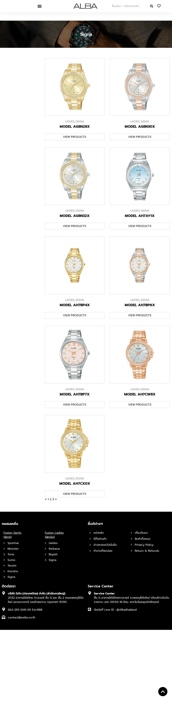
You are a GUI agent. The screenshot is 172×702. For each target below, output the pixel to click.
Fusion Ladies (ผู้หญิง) (54, 535)
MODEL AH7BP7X (75, 394)
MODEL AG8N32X (75, 215)
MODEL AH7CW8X (139, 394)
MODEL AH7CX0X (74, 483)
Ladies (69, 121)
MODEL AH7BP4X (75, 305)
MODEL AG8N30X (140, 126)
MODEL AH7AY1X (140, 215)
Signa (80, 121)
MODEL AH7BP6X (140, 305)
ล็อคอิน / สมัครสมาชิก (125, 6)
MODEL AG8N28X (75, 126)
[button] (39, 6)
